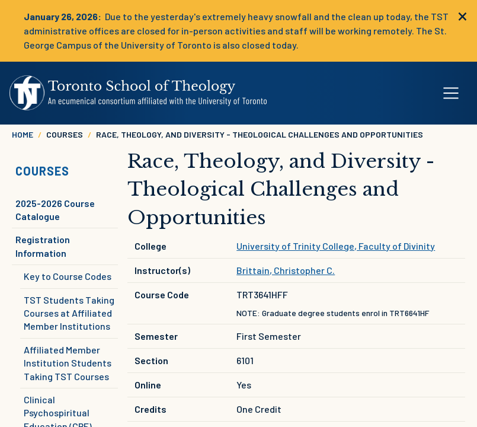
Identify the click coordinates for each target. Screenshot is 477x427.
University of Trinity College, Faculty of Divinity (335, 245)
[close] (462, 15)
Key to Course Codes (67, 276)
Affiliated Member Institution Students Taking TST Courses (67, 363)
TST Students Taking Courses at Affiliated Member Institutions (69, 313)
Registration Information (42, 246)
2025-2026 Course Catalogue (55, 209)
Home (22, 134)
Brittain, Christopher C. (285, 270)
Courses (42, 171)
